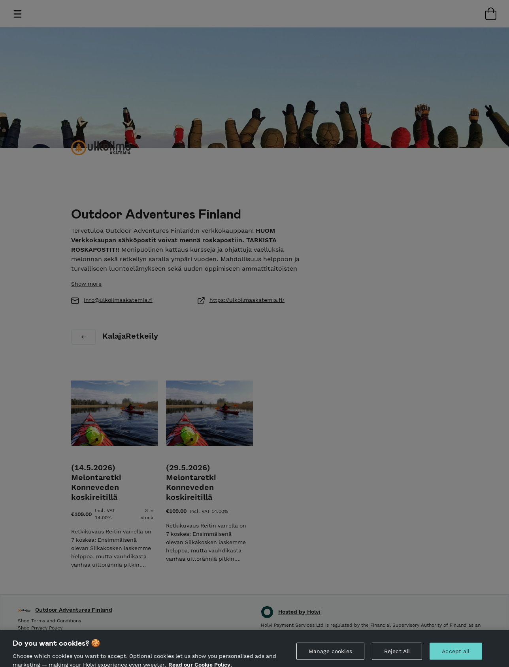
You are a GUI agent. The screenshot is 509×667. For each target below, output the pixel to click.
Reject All (397, 654)
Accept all (455, 654)
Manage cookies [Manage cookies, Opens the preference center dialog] (330, 654)
